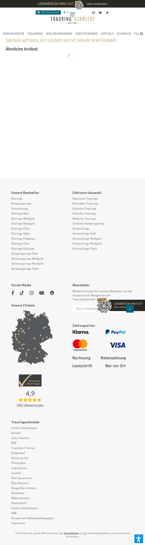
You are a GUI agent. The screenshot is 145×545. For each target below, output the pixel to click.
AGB (14, 513)
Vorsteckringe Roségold (87, 243)
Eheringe (16, 198)
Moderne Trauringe (84, 218)
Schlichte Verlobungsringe (88, 223)
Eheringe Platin (20, 228)
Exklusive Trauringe (84, 208)
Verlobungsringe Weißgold (27, 258)
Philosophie (18, 462)
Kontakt (16, 432)
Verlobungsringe (21, 203)
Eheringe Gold (20, 213)
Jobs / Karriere (20, 438)
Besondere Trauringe (85, 203)
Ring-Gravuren (20, 483)
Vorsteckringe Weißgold (86, 238)
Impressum (18, 523)
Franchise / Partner (23, 448)
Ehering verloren (21, 478)
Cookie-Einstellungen (24, 508)
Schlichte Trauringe (84, 213)
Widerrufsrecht (20, 498)
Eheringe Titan (20, 243)
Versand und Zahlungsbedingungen (32, 518)
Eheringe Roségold (23, 223)
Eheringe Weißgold (22, 218)
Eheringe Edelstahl (23, 248)
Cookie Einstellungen (24, 428)
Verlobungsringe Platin (25, 268)
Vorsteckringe (19, 208)
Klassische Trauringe (85, 198)
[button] (138, 538)
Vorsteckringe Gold (84, 233)
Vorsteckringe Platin (84, 248)
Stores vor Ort (19, 458)
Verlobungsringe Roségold (27, 263)
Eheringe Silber (20, 233)
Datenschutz (18, 503)
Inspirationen (19, 468)
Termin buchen (48, 12)
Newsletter (18, 493)
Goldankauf (18, 452)
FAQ (13, 442)
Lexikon (16, 473)
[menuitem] (14, 34)
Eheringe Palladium (23, 238)
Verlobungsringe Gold (24, 253)
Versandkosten (71, 533)
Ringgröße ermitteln (23, 488)
